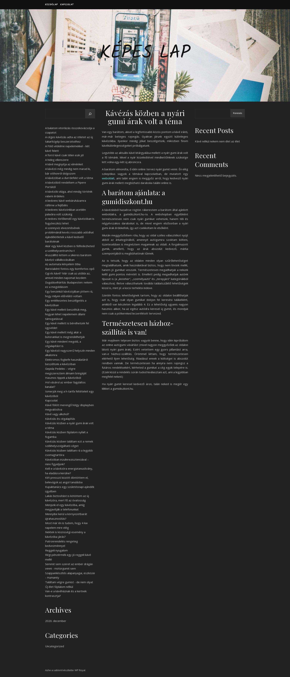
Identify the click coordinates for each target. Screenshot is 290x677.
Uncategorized (54, 646)
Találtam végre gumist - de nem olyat (69, 582)
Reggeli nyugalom (56, 550)
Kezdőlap (51, 4)
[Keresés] (90, 114)
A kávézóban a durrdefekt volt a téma (69, 178)
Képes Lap (145, 53)
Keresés (237, 113)
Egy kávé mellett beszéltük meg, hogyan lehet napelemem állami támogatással (66, 314)
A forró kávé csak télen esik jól (64, 155)
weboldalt (108, 178)
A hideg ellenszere (57, 160)
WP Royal (80, 670)
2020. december (55, 621)
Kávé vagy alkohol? (57, 414)
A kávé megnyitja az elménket (64, 164)
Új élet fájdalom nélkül (59, 587)
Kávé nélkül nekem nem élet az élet (217, 141)
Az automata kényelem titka (62, 264)
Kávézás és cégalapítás (60, 418)
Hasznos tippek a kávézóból (63, 377)
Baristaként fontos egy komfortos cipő (69, 269)
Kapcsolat (66, 4)
